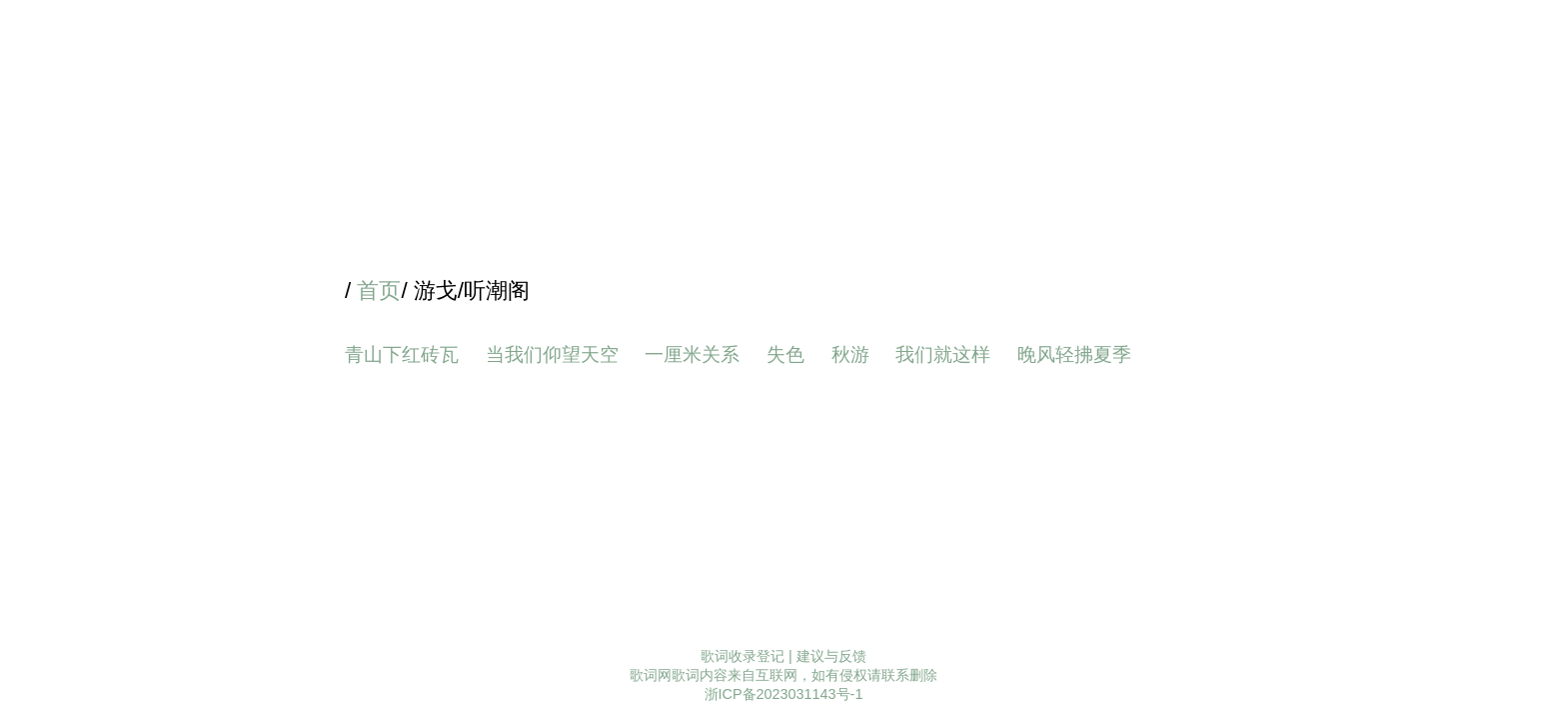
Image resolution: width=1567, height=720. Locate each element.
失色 (785, 354)
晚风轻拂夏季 (1074, 354)
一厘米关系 (692, 354)
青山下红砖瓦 (402, 354)
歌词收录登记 (742, 656)
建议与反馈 (831, 656)
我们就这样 (942, 354)
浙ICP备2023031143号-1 (784, 694)
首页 (379, 290)
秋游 (850, 354)
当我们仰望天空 (552, 354)
